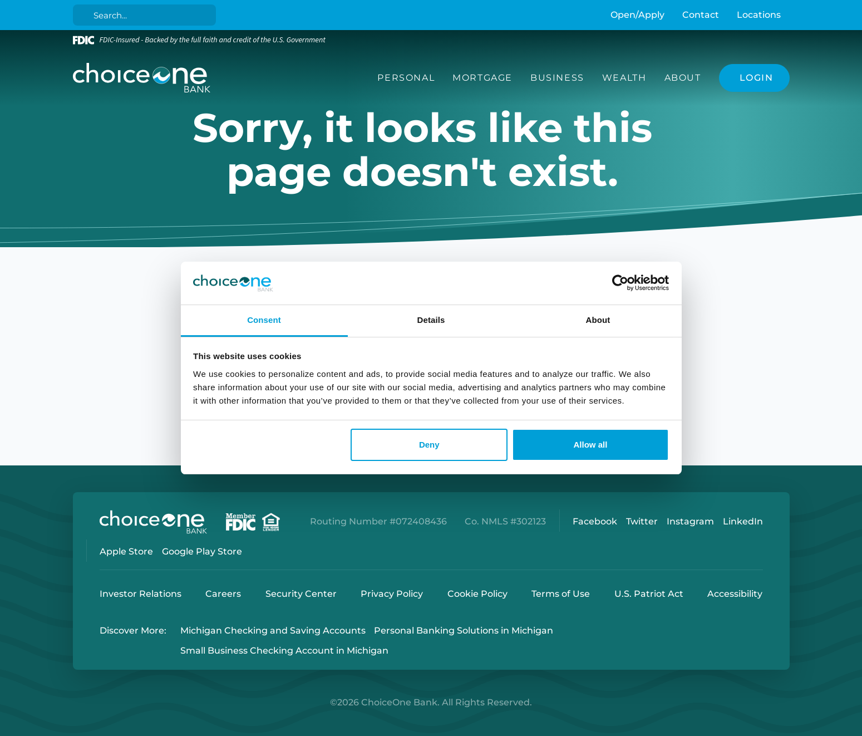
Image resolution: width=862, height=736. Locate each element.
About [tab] (598, 320)
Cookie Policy (477, 593)
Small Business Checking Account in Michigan (284, 651)
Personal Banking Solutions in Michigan (463, 630)
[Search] (146, 15)
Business (557, 77)
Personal (406, 77)
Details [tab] (431, 320)
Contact (700, 14)
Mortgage (482, 77)
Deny (429, 444)
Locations (759, 14)
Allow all (591, 444)
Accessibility (734, 593)
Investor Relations (140, 593)
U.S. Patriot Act (648, 593)
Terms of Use (560, 593)
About (682, 77)
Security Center (301, 593)
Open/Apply (637, 14)
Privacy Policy (392, 593)
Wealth (624, 77)
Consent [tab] (264, 320)
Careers (223, 593)
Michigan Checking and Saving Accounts (273, 630)
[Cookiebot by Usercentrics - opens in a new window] (620, 283)
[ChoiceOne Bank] (142, 78)
